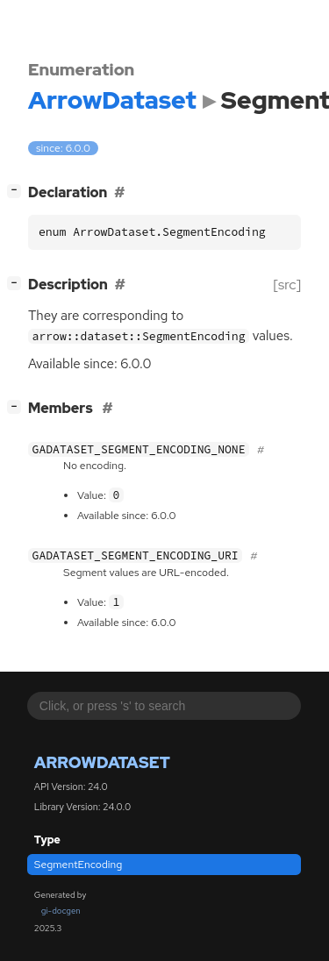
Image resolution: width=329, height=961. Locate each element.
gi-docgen (61, 910)
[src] (287, 284)
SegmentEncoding (78, 865)
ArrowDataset (102, 762)
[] (18, 190)
